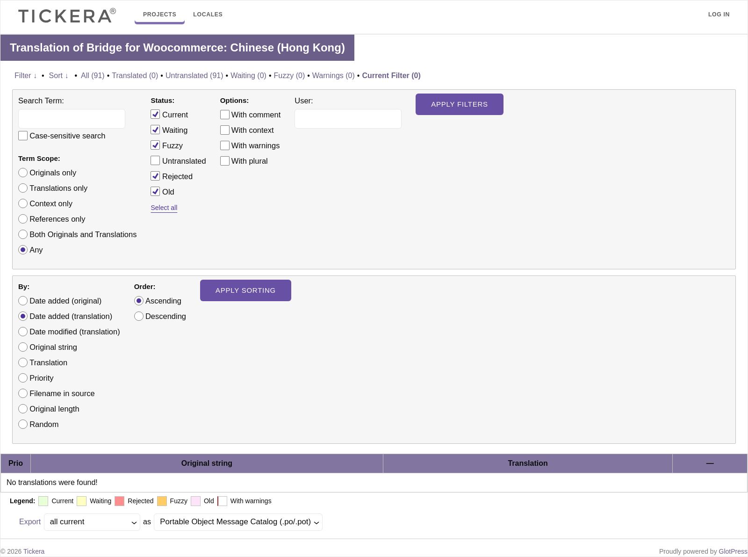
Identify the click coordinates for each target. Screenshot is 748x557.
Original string (53, 347)
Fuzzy (167, 145)
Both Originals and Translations (83, 234)
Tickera (33, 551)
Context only (50, 203)
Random (43, 424)
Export (30, 522)
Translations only (58, 188)
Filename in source (61, 393)
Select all (164, 207)
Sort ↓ (59, 76)
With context (252, 130)
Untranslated (178, 160)
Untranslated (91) (194, 76)
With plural (249, 161)
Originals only (52, 172)
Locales (208, 14)
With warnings (255, 145)
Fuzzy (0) (289, 76)
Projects (159, 14)
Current (169, 114)
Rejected (172, 176)
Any (36, 250)
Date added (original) (65, 301)
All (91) (93, 76)
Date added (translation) (70, 316)
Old (162, 191)
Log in (719, 14)
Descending (165, 316)
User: (304, 100)
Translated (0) (135, 76)
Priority (41, 378)
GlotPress (733, 551)
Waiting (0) (248, 76)
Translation (48, 362)
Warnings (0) (333, 76)
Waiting (169, 129)
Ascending (163, 301)
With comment (255, 114)
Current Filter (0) (391, 76)
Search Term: (41, 100)
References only (57, 219)
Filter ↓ (25, 76)
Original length (54, 409)
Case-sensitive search (67, 135)
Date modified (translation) (74, 331)
